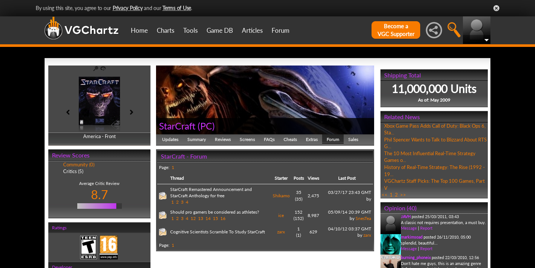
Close (496, 8)
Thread (177, 178)
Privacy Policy (128, 8)
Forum (280, 30)
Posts (299, 178)
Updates (170, 139)
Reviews (223, 139)
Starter (281, 178)
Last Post (347, 178)
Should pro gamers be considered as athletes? (214, 212)
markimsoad (411, 236)
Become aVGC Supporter (395, 30)
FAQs (269, 139)
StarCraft (177, 125)
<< (384, 195)
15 (215, 218)
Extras (312, 139)
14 (208, 218)
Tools (190, 30)
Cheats (290, 139)
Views (313, 178)
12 (193, 218)
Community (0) (78, 165)
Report (426, 228)
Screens (247, 139)
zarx (281, 231)
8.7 (99, 194)
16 (223, 218)
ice (281, 215)
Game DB (220, 30)
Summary (196, 139)
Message (409, 228)
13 (200, 218)
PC (206, 125)
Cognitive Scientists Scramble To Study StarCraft (217, 231)
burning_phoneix (416, 257)
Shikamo (281, 195)
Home (139, 30)
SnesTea (363, 218)
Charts (165, 30)
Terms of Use (176, 8)
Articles (252, 30)
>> (403, 195)
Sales (353, 139)
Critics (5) (73, 171)
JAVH (406, 216)
